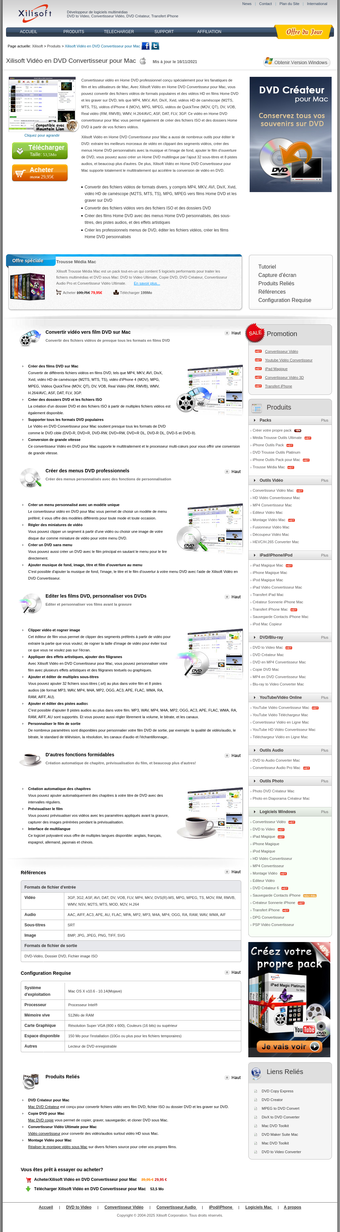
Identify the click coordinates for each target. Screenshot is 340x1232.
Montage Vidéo (265, 873)
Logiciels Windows (278, 811)
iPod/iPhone (221, 1207)
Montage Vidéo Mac (269, 520)
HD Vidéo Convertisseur (272, 859)
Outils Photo (271, 781)
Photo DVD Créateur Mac (273, 791)
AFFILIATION (209, 31)
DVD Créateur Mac (268, 655)
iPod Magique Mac (268, 580)
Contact (265, 4)
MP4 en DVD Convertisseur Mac (279, 677)
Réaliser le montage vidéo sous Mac (57, 1147)
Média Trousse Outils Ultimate (278, 438)
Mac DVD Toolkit (275, 1126)
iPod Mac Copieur (267, 624)
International (317, 4)
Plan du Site (289, 4)
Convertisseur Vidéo (107, 16)
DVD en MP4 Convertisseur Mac (279, 662)
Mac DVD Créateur (43, 1107)
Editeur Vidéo (264, 881)
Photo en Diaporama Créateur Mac (281, 798)
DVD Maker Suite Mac (280, 1134)
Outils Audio (271, 750)
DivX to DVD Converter (281, 1117)
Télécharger (130, 293)
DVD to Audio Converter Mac (276, 760)
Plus (324, 420)
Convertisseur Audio (177, 1207)
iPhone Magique (266, 844)
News (247, 4)
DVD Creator (272, 1100)
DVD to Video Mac (268, 647)
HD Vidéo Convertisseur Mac (276, 498)
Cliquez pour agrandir (42, 135)
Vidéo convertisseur (44, 1133)
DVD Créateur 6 (266, 888)
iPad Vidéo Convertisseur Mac (277, 587)
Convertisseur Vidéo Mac (274, 490)
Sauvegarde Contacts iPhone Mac (281, 617)
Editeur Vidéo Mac (268, 512)
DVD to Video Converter (281, 1152)
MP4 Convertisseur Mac (272, 505)
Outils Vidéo (271, 480)
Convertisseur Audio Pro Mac (277, 768)
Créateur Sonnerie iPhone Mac (278, 602)
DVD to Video (78, 16)
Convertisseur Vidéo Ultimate (101, 283)
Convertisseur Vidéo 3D (284, 377)
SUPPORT (164, 31)
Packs (265, 420)
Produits (54, 46)
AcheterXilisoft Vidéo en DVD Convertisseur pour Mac (85, 1179)
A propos (292, 1207)
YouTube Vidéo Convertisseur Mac (281, 708)
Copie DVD (168, 277)
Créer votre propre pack (272, 430)
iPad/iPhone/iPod (276, 555)
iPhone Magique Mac (270, 573)
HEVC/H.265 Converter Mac (276, 542)
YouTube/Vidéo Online (281, 697)
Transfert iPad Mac (268, 595)
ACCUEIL (28, 31)
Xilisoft (37, 46)
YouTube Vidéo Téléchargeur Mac (280, 715)
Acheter (69, 293)
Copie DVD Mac (266, 669)
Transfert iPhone (164, 16)
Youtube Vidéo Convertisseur (289, 360)
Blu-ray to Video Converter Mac (278, 684)
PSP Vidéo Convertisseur (273, 925)
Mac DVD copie (41, 1120)
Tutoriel (267, 267)
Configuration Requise (284, 300)
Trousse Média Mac (76, 261)
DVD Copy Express (277, 1091)
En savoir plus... (147, 283)
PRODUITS (73, 31)
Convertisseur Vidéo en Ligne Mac (281, 722)
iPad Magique (276, 369)
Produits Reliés (276, 283)
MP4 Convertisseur (268, 866)
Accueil (46, 1207)
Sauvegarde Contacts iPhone (277, 895)
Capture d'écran (277, 275)
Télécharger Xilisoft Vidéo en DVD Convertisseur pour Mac (90, 1189)
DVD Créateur (137, 16)
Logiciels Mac (259, 1207)
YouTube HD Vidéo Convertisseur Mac (284, 730)
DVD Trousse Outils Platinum (276, 452)
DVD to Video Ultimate (138, 277)
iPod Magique (264, 851)
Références (272, 292)
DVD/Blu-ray (271, 637)
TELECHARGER (119, 31)
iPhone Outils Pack (269, 445)
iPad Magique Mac (268, 565)
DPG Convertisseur (268, 917)
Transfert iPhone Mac (271, 609)
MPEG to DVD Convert (280, 1108)
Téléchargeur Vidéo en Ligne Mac (280, 737)
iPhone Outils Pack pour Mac (277, 460)
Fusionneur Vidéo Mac (271, 527)
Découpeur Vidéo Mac (271, 534)
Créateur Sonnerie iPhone (274, 903)
